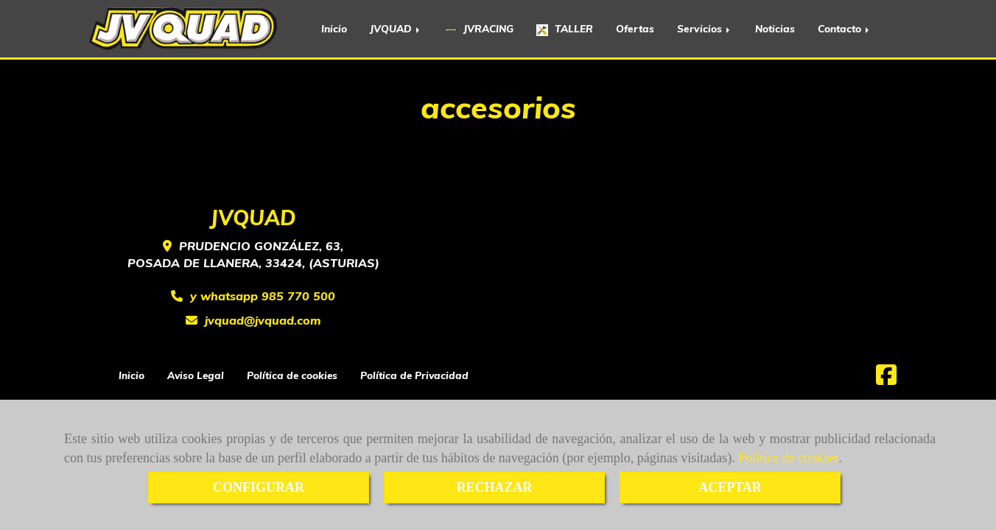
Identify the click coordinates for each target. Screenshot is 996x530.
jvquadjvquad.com (263, 320)
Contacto (845, 28)
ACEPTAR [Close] (730, 487)
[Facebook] (886, 379)
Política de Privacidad (414, 375)
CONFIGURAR (258, 487)
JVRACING (479, 28)
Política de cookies (788, 458)
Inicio (334, 28)
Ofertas (635, 28)
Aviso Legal (195, 375)
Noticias (775, 28)
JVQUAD (396, 28)
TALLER (564, 29)
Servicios (704, 28)
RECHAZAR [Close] (494, 487)
